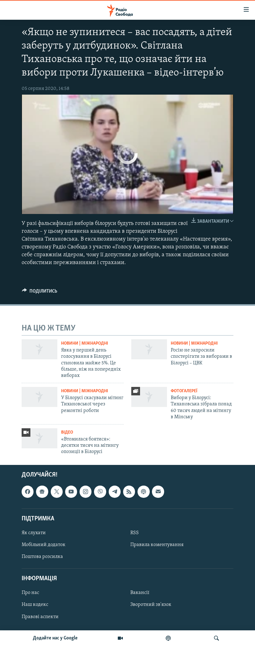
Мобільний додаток (43, 544)
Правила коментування (157, 544)
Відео (67, 432)
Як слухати (34, 532)
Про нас (30, 592)
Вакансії (139, 592)
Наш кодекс (35, 604)
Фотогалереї (184, 391)
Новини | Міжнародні (84, 343)
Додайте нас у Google (55, 638)
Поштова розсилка (42, 556)
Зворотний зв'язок (150, 604)
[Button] (39, 293)
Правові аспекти (40, 616)
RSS (134, 532)
